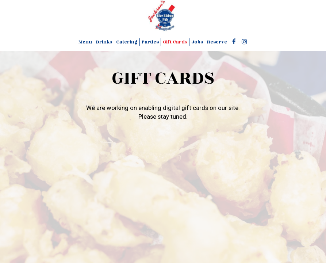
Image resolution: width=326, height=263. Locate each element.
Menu (85, 42)
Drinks (104, 42)
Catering (127, 42)
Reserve (217, 42)
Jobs (197, 42)
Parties (150, 42)
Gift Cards (175, 42)
